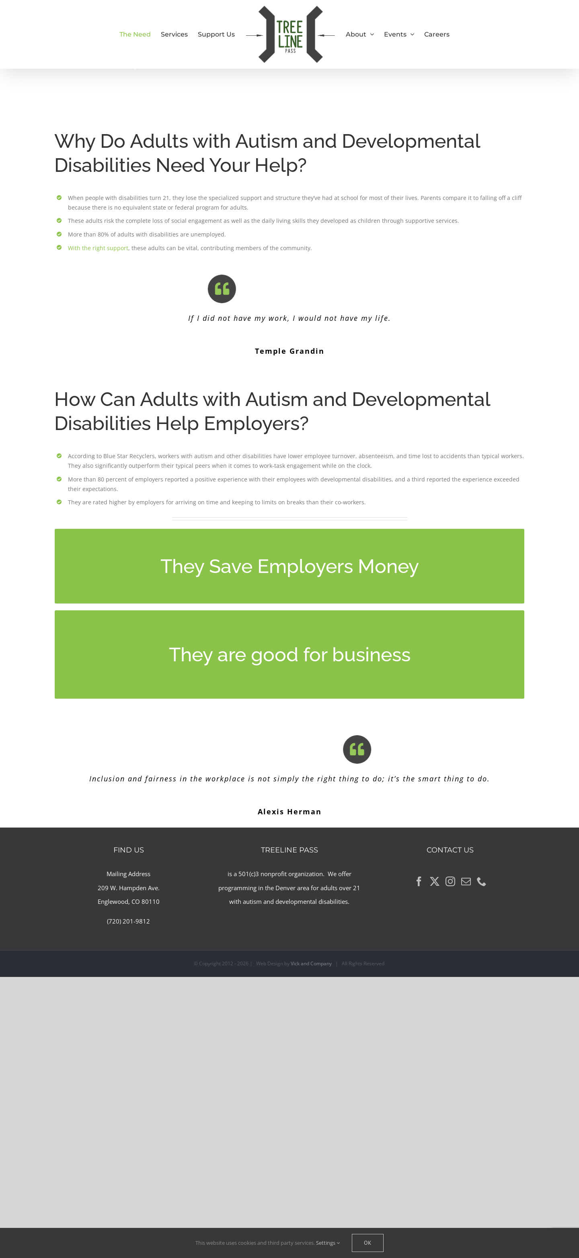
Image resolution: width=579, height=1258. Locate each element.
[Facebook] (419, 881)
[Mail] (466, 881)
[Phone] (482, 881)
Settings (328, 1242)
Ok (368, 1242)
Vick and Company (311, 963)
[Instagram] (450, 881)
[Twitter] (434, 881)
